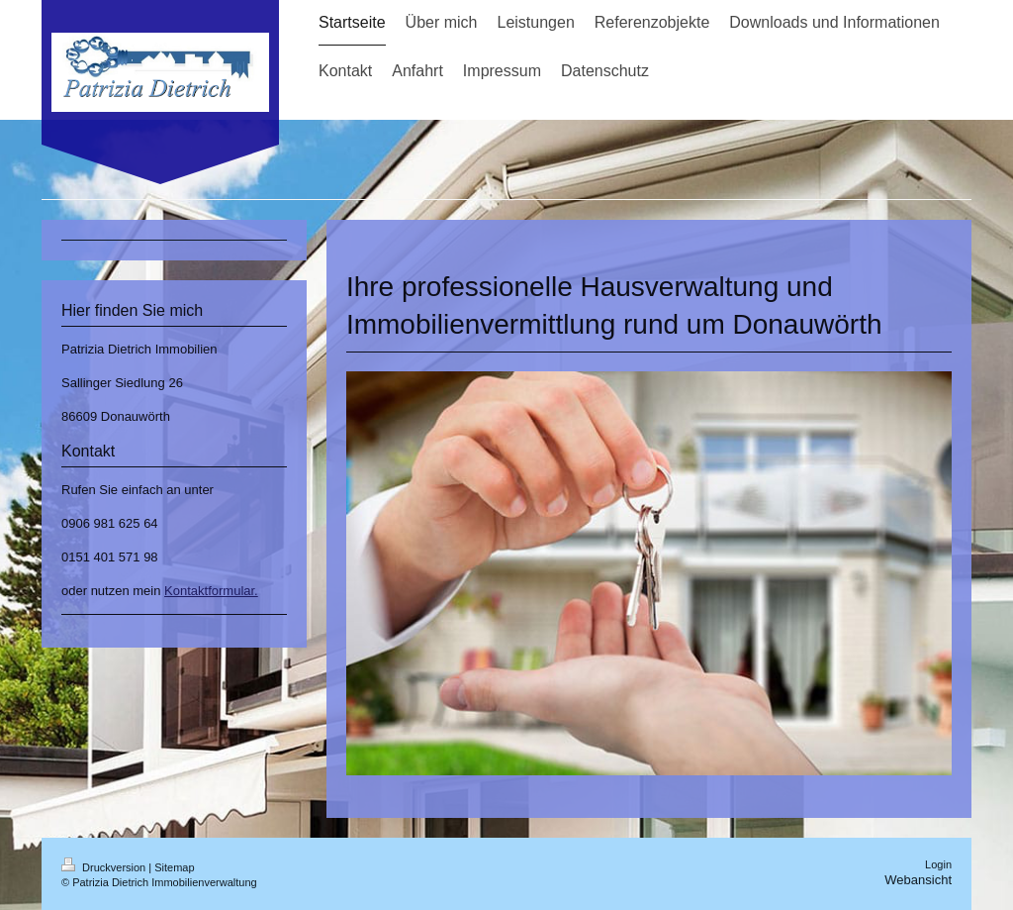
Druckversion (104, 867)
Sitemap (174, 867)
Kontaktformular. (211, 590)
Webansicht (918, 879)
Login (938, 864)
